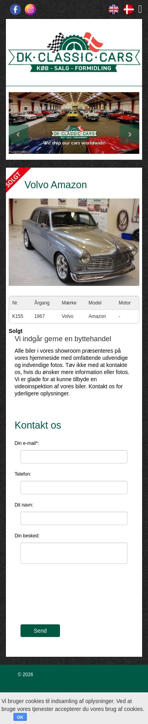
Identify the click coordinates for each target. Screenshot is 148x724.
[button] (18, 123)
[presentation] (81, 599)
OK (20, 717)
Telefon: (23, 474)
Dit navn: (24, 505)
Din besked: (27, 536)
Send (40, 631)
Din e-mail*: (27, 443)
